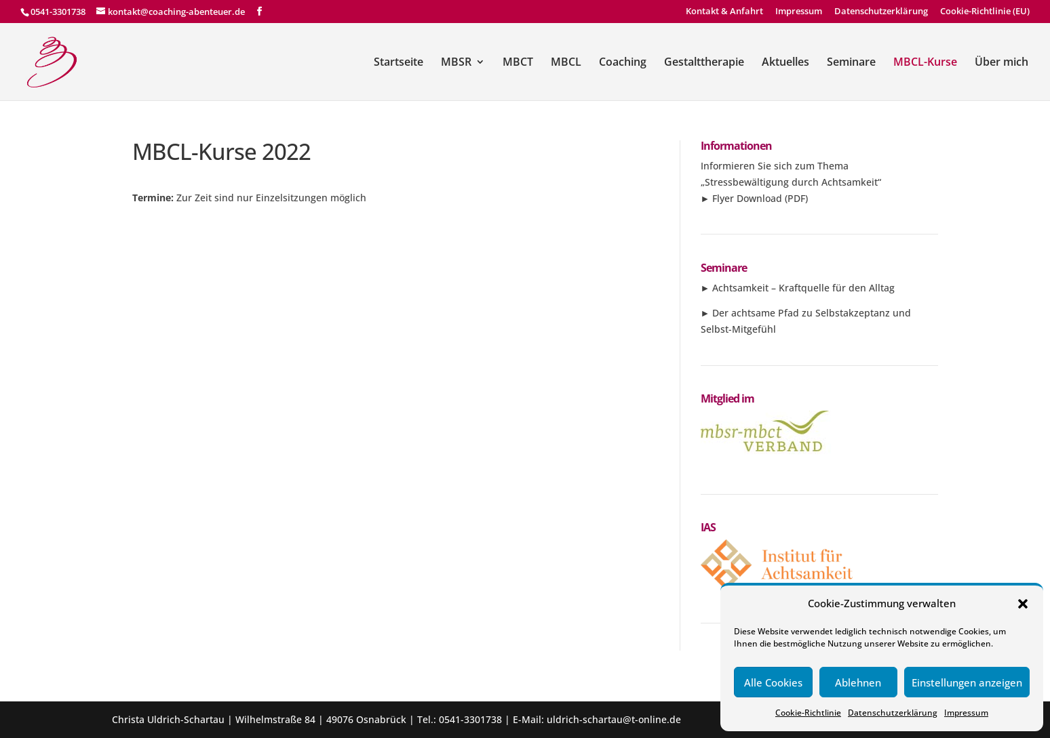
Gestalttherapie (704, 63)
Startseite (398, 63)
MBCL (566, 63)
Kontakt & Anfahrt (724, 12)
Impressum (966, 712)
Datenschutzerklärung (892, 712)
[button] (1023, 604)
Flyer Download (747, 198)
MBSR (456, 63)
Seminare (851, 63)
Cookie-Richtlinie (808, 712)
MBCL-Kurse (925, 63)
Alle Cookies (773, 682)
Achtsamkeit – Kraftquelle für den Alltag (803, 287)
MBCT (518, 63)
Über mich (1001, 63)
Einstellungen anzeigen (967, 682)
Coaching (622, 63)
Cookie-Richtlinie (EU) (985, 12)
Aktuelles (785, 63)
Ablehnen (858, 682)
